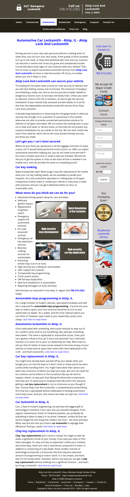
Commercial (32, 22)
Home (19, 22)
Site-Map (78, 485)
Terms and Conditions (54, 29)
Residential (64, 22)
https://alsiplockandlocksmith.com (77, 475)
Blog (85, 29)
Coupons (94, 22)
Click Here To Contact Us (103, 48)
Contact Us (108, 22)
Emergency (80, 22)
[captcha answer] (107, 172)
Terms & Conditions (53, 485)
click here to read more (34, 319)
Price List (74, 29)
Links (87, 485)
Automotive (49, 22)
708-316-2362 (69, 9)
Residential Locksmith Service (103, 234)
